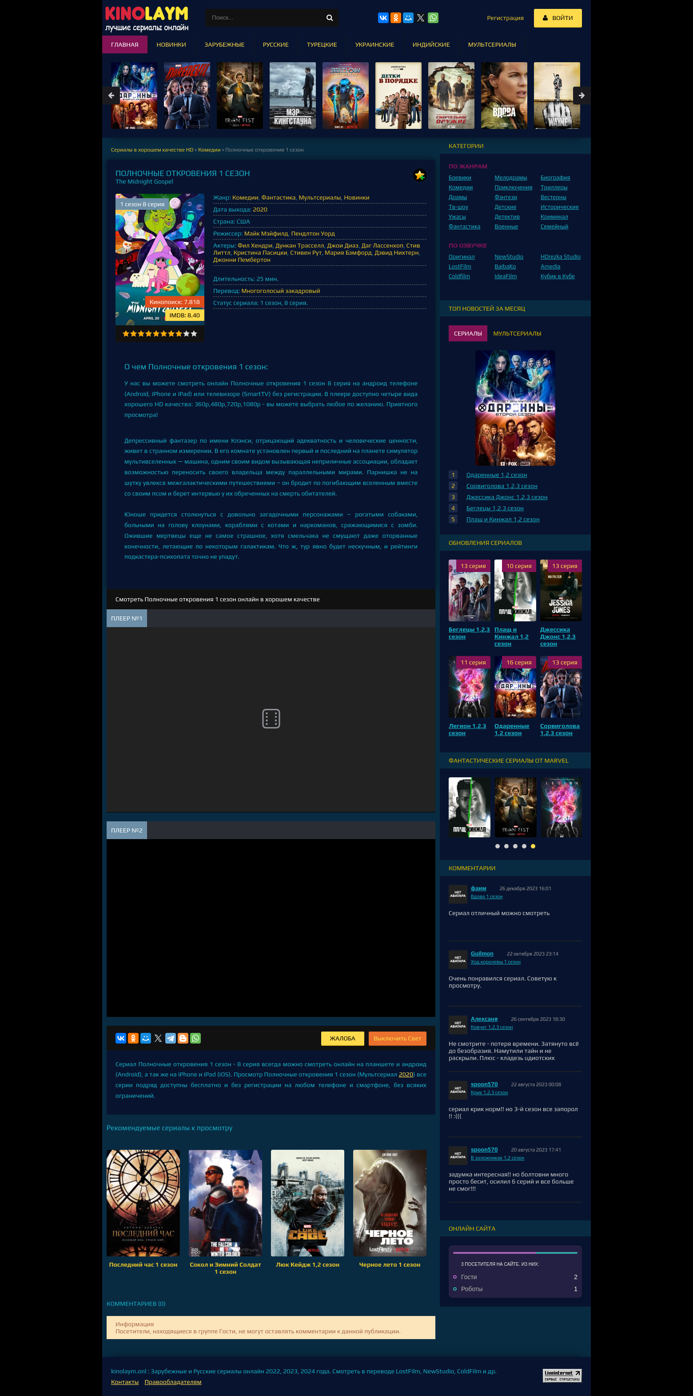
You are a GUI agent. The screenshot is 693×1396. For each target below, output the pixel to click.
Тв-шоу (458, 207)
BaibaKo (505, 266)
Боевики (460, 177)
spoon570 (484, 1084)
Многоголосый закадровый (280, 290)
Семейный (554, 226)
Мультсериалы (320, 197)
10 (194, 333)
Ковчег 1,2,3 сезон (492, 1027)
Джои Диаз (342, 245)
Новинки (356, 197)
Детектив (507, 216)
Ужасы (457, 216)
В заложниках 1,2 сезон (497, 1157)
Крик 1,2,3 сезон (489, 1092)
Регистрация (505, 17)
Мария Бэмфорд (348, 252)
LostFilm (460, 266)
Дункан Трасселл (299, 245)
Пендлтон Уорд (313, 233)
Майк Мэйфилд (266, 233)
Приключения (514, 187)
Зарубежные (224, 44)
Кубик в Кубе (558, 276)
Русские (276, 44)
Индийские (431, 44)
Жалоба (342, 1038)
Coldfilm (459, 276)
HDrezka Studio (561, 256)
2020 (260, 209)
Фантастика (279, 197)
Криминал (554, 216)
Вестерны (553, 197)
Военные (506, 226)
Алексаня (484, 1019)
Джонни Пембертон (242, 259)
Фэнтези (506, 197)
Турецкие (322, 44)
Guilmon (482, 953)
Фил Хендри (255, 245)
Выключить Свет (398, 1038)
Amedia (551, 266)
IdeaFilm (506, 276)
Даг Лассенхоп (382, 245)
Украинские (374, 44)
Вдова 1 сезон (487, 896)
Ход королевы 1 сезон (496, 961)
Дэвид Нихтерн (397, 252)
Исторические (560, 207)
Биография (555, 177)
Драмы (458, 197)
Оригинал (462, 256)
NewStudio (509, 256)
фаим (478, 888)
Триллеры (554, 187)
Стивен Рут (306, 252)
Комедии (245, 197)
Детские (506, 207)
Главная (125, 44)
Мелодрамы (511, 177)
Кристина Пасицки (260, 252)
